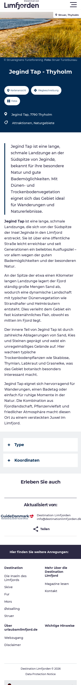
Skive (8, 587)
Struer (9, 616)
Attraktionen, (23, 123)
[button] (60, 4)
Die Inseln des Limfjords (15, 578)
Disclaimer (12, 645)
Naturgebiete (44, 123)
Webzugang (13, 638)
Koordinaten (23, 460)
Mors (8, 602)
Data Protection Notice (40, 674)
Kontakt (51, 591)
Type (16, 444)
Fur (6, 594)
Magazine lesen (57, 584)
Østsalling (12, 609)
